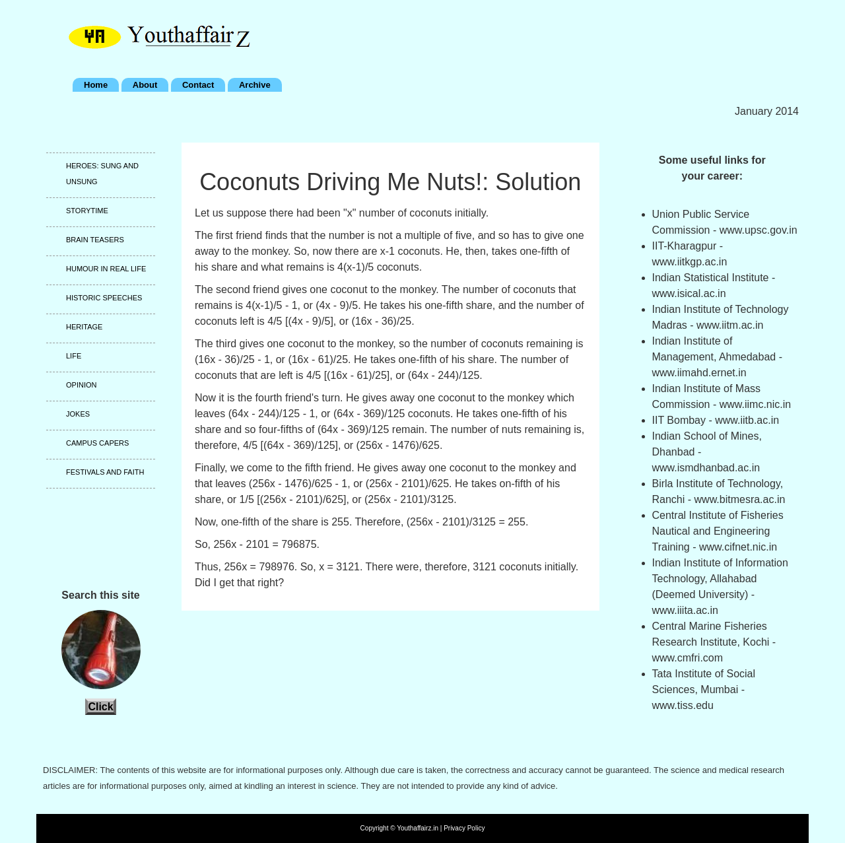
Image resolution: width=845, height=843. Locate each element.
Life (73, 356)
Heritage (84, 327)
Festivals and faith (105, 472)
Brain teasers (95, 240)
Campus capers (97, 443)
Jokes (78, 414)
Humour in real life (106, 269)
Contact (198, 85)
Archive (255, 85)
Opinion (81, 385)
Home (96, 85)
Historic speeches (104, 298)
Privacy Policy (464, 828)
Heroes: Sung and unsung (102, 173)
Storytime (87, 211)
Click (100, 706)
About (145, 85)
